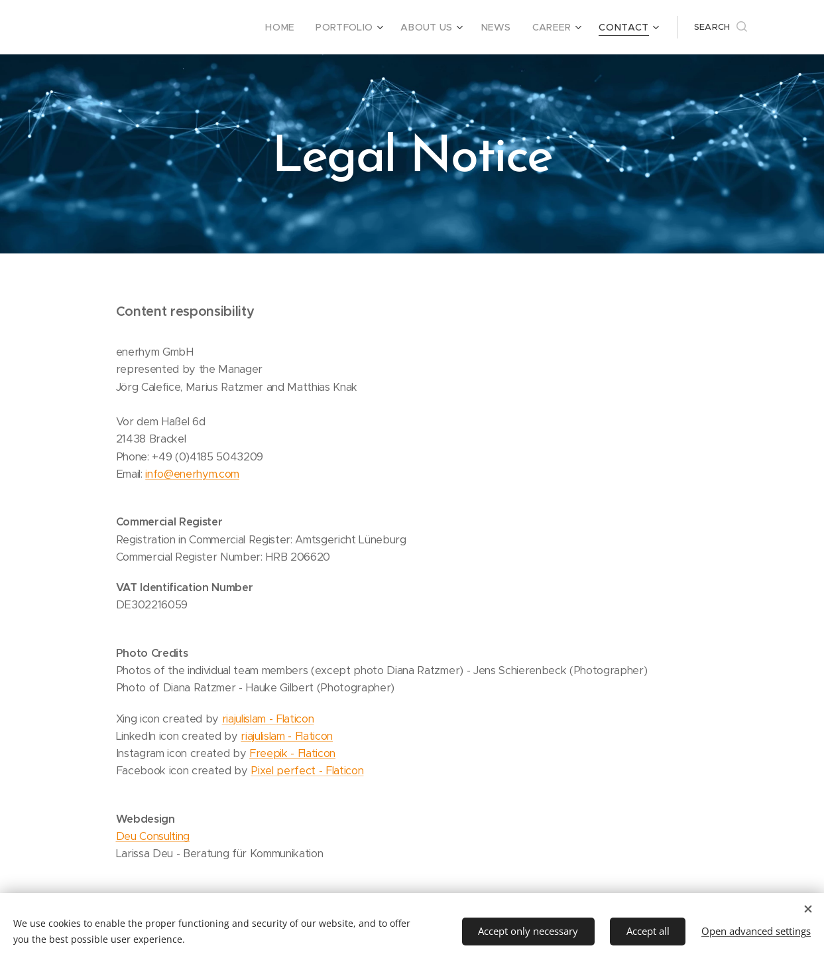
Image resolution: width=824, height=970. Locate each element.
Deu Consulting (152, 836)
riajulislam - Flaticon (267, 719)
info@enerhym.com (192, 474)
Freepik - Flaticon (292, 753)
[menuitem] (304, 27)
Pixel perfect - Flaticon (307, 771)
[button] (720, 27)
